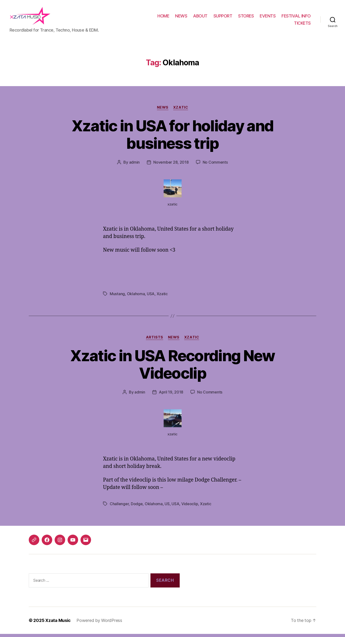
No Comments (215, 165)
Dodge (137, 506)
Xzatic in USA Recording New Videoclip (172, 367)
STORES (246, 17)
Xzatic (180, 110)
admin (134, 165)
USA (151, 297)
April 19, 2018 (171, 395)
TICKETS (302, 24)
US (167, 506)
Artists (154, 340)
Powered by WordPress (99, 623)
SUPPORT (222, 17)
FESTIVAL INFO (296, 17)
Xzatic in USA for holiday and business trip (173, 137)
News (162, 110)
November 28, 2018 (171, 165)
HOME (163, 17)
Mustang (117, 297)
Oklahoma (136, 297)
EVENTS (268, 17)
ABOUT (200, 17)
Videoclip (189, 506)
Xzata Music (58, 623)
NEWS (181, 17)
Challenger (119, 506)
